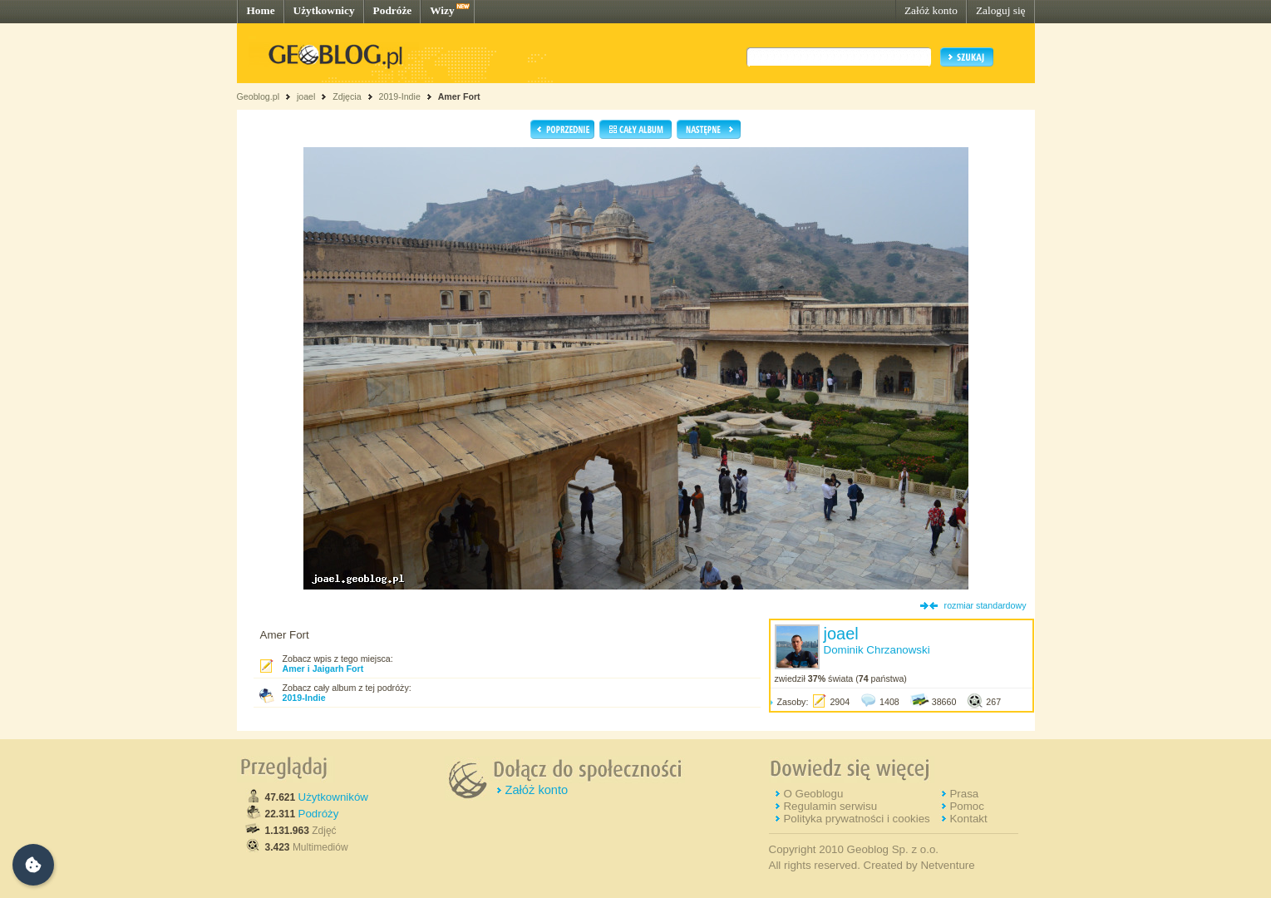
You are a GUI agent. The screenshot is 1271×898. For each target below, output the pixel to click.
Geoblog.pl (258, 96)
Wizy (442, 10)
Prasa (963, 793)
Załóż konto (931, 10)
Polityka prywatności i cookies (856, 818)
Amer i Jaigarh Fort (323, 669)
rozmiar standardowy (985, 605)
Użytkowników (333, 797)
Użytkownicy (324, 10)
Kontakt (968, 818)
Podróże (392, 10)
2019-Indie (399, 96)
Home (261, 10)
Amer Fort (459, 96)
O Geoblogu (813, 793)
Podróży (318, 813)
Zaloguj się (1001, 10)
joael (306, 96)
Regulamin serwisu (830, 806)
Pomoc (966, 806)
